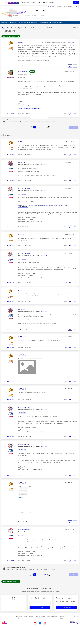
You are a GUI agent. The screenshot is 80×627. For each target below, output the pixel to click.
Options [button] (73, 27)
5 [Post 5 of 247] (20, 282)
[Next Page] (48, 127)
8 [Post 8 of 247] (20, 347)
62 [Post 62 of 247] (21, 65)
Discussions (25, 3)
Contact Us (19, 618)
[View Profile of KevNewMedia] (71, 42)
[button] (76, 42)
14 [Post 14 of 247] (20, 560)
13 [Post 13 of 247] (20, 521)
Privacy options (19, 616)
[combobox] (43, 16)
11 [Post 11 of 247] (20, 436)
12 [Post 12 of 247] (20, 475)
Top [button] (77, 616)
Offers (51, 3)
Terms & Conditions (28, 616)
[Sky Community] (12, 3)
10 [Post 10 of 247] (20, 399)
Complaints (61, 616)
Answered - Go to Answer (11, 36)
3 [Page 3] (39, 127)
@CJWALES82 (22, 194)
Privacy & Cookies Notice (40, 616)
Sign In (76, 2)
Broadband (40, 10)
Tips (39, 3)
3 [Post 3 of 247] (20, 226)
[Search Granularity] (17, 16)
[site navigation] (2, 2)
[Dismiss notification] (77, 6)
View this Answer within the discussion (29, 108)
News (33, 3)
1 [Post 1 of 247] (20, 154)
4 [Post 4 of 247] (20, 245)
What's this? (10, 49)
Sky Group (62, 618)
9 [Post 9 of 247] (20, 381)
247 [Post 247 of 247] (21, 113)
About (45, 3)
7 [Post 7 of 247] (20, 329)
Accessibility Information (52, 616)
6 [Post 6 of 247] (20, 301)
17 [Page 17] (45, 127)
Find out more (43, 164)
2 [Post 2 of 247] (20, 180)
